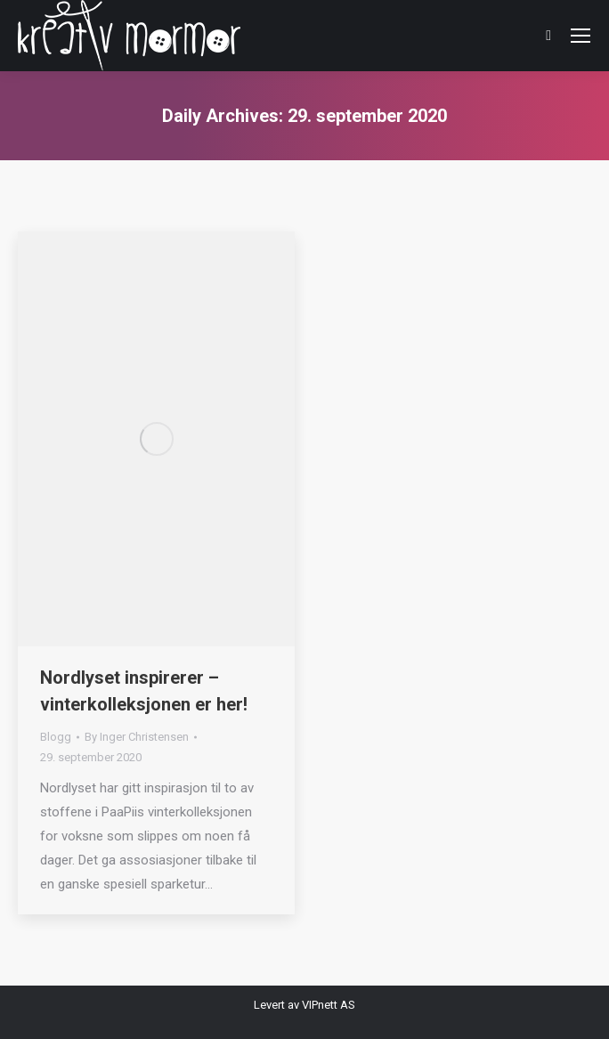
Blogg (55, 736)
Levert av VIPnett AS (304, 1004)
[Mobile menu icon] (580, 35)
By (137, 736)
